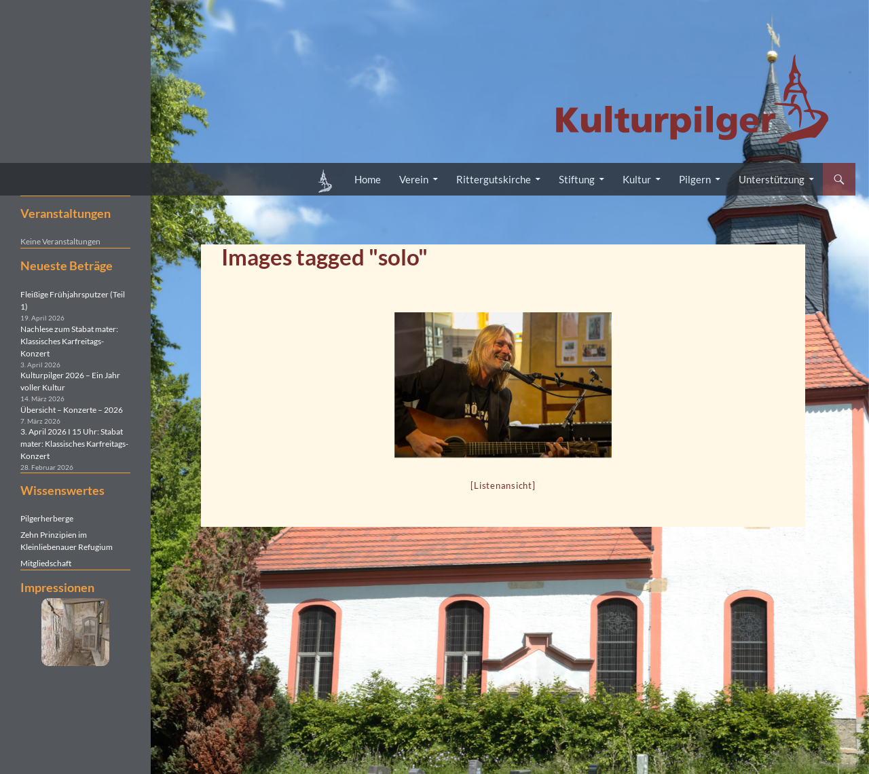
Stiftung (577, 179)
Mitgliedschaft (45, 563)
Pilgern (695, 179)
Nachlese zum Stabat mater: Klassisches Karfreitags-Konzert (69, 341)
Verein (413, 179)
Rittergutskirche (493, 179)
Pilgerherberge (46, 518)
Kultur (637, 179)
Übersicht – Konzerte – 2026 (71, 410)
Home (367, 179)
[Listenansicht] (502, 485)
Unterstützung (772, 179)
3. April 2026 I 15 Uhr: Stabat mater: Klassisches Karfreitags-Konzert (74, 443)
